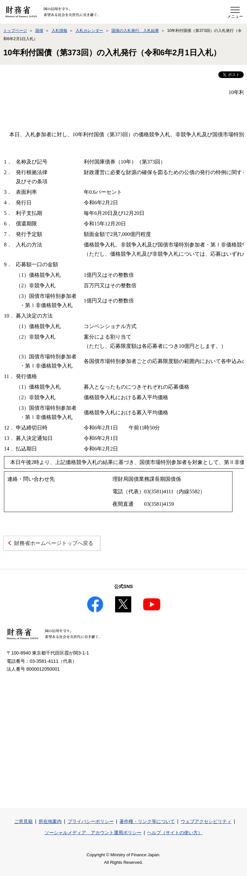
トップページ (15, 30)
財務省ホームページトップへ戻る (53, 543)
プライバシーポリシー (91, 821)
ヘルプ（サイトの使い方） (174, 832)
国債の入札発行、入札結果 (135, 30)
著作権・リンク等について (147, 821)
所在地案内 (50, 821)
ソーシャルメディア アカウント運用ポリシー (93, 832)
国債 (39, 30)
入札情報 (59, 30)
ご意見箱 (23, 821)
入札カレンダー (89, 30)
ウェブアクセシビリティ (206, 821)
